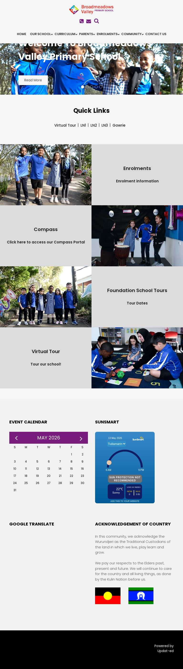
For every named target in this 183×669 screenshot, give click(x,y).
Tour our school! (45, 364)
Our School (40, 34)
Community (131, 34)
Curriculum (65, 34)
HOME (21, 34)
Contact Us (155, 34)
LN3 (105, 125)
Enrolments (107, 34)
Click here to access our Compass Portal (46, 242)
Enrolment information (137, 181)
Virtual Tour (65, 125)
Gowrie (118, 125)
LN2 (94, 125)
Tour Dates (137, 303)
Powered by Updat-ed (164, 648)
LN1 (83, 125)
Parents (86, 34)
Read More (33, 80)
